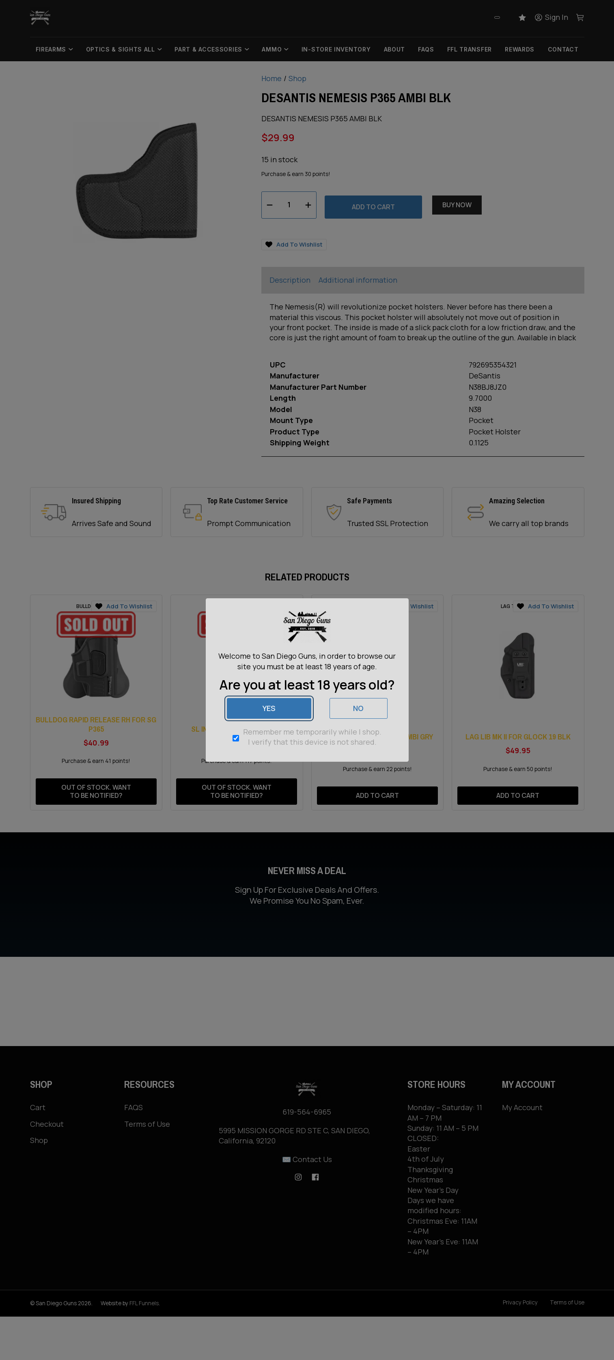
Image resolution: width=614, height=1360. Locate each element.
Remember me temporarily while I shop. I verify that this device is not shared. (312, 737)
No (358, 708)
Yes (269, 708)
